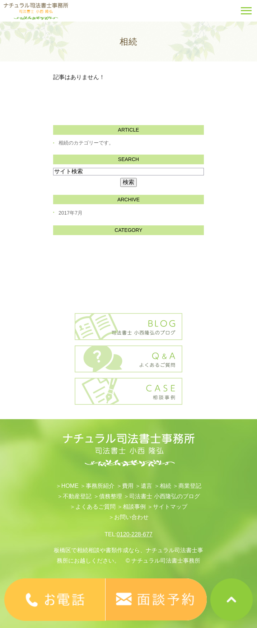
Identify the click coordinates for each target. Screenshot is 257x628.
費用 (128, 486)
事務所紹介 (100, 486)
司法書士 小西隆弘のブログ (164, 496)
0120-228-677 (135, 534)
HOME (70, 486)
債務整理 (110, 496)
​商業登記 (189, 486)
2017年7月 (71, 213)
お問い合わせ (131, 517)
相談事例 (134, 507)
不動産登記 (77, 496)
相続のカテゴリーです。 (86, 143)
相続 (165, 486)
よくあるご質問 (95, 507)
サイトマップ (170, 507)
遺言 (146, 486)
